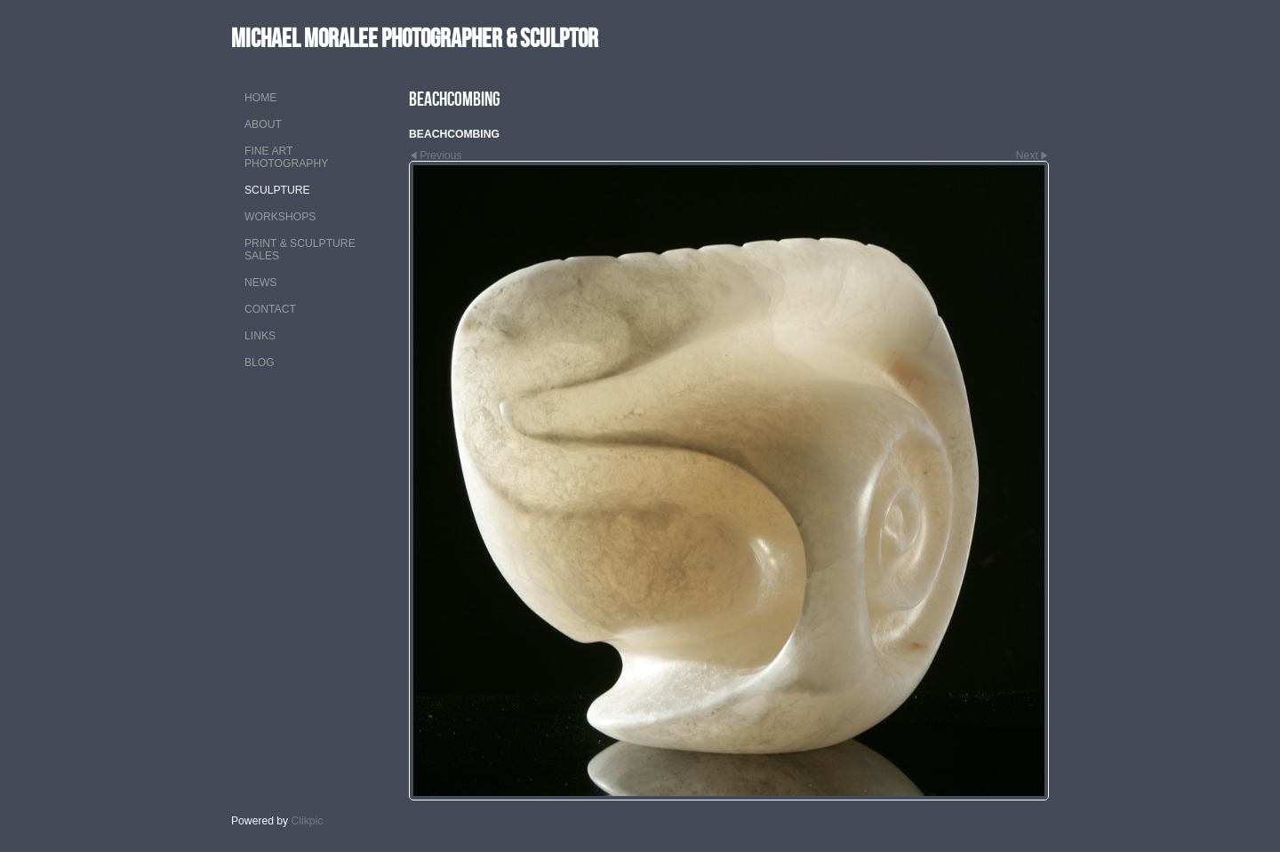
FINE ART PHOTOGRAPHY (286, 157)
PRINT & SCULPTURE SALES (300, 249)
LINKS (260, 336)
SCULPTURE (277, 190)
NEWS (260, 282)
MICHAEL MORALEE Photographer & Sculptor (414, 38)
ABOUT (263, 124)
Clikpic (308, 821)
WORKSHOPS (280, 217)
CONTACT (270, 309)
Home (260, 98)
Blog (259, 362)
